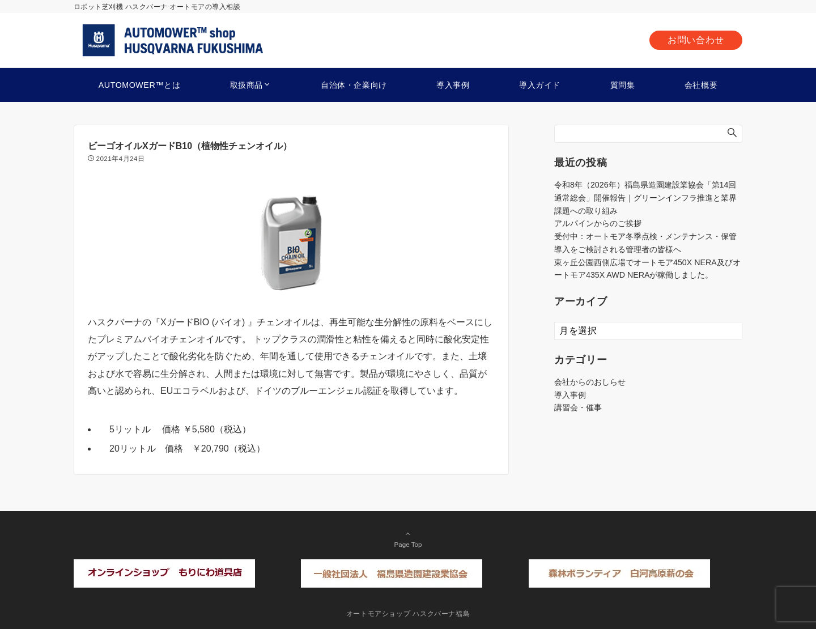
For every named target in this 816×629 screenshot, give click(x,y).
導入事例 (570, 395)
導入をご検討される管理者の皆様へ (617, 249)
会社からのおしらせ (590, 381)
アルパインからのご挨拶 (597, 223)
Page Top (408, 539)
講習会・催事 (578, 407)
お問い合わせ (696, 40)
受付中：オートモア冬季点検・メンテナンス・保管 (645, 236)
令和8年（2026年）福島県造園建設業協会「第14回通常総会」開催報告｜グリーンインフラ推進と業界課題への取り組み (645, 197)
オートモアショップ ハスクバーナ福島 (408, 613)
